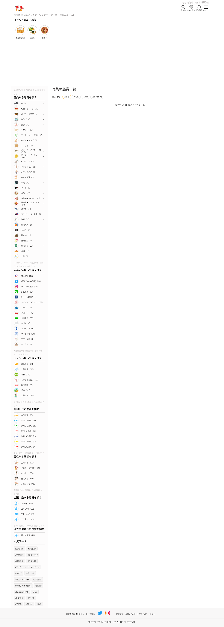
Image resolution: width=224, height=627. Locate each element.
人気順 (85, 97)
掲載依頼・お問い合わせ (126, 614)
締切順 (76, 97)
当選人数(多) (97, 97)
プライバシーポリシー (148, 614)
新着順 (66, 97)
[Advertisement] (112, 62)
